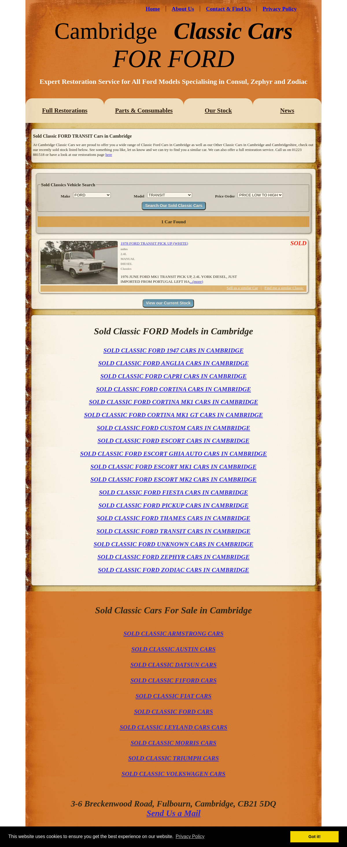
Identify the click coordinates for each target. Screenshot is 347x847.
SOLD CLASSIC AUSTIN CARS (173, 649)
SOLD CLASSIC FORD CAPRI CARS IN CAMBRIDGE (173, 376)
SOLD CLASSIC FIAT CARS (174, 696)
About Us (183, 9)
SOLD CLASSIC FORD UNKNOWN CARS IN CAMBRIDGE (173, 544)
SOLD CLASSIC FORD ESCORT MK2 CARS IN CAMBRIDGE (173, 479)
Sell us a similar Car (242, 288)
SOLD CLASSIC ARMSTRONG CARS (173, 633)
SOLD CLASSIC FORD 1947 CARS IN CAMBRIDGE (174, 350)
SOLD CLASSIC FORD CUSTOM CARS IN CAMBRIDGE (173, 428)
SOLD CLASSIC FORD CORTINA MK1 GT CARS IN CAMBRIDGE (173, 414)
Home (153, 9)
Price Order (225, 196)
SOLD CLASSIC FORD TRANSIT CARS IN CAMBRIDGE (173, 531)
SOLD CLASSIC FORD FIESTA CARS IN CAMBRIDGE (173, 492)
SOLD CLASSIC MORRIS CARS (174, 742)
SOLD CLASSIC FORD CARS (173, 711)
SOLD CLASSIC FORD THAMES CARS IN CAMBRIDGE (173, 518)
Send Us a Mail (174, 813)
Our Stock (218, 110)
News (287, 110)
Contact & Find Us (228, 9)
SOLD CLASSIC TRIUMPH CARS (173, 758)
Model (139, 196)
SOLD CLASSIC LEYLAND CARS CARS (173, 727)
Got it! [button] (315, 836)
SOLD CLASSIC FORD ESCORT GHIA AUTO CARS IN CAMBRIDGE (173, 453)
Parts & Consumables (144, 110)
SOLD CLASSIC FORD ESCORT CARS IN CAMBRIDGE (173, 440)
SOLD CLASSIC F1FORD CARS (173, 680)
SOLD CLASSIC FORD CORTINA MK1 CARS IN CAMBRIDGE (173, 401)
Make (65, 196)
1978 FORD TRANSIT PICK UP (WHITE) (154, 243)
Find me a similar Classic (284, 288)
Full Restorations (64, 110)
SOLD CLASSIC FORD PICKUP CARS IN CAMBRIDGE (173, 505)
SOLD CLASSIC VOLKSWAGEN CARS (173, 773)
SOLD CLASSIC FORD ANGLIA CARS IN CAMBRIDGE (173, 363)
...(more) (196, 281)
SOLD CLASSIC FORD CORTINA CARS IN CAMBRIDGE (173, 389)
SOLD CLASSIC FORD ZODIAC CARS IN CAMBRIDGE (173, 569)
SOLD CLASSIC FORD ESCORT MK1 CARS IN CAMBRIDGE (173, 466)
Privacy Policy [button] (190, 836)
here (109, 154)
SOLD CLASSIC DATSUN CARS (173, 664)
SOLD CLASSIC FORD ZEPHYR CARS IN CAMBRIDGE (173, 556)
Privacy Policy (280, 9)
